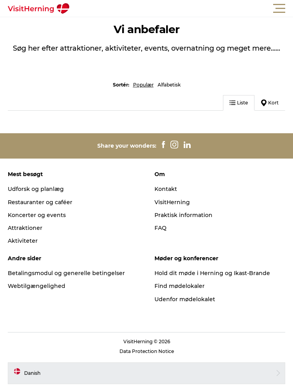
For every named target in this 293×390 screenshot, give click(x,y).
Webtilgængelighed (36, 285)
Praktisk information (183, 215)
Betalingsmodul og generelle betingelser (66, 273)
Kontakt (165, 188)
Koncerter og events (37, 215)
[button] (181, 8)
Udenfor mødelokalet (184, 299)
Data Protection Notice (146, 351)
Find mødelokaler (179, 285)
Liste (239, 103)
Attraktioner (25, 227)
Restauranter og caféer (40, 202)
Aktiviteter (23, 240)
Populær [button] (143, 85)
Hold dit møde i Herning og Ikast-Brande (212, 273)
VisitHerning (172, 202)
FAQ (160, 227)
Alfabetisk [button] (169, 85)
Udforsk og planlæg (36, 188)
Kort (270, 103)
